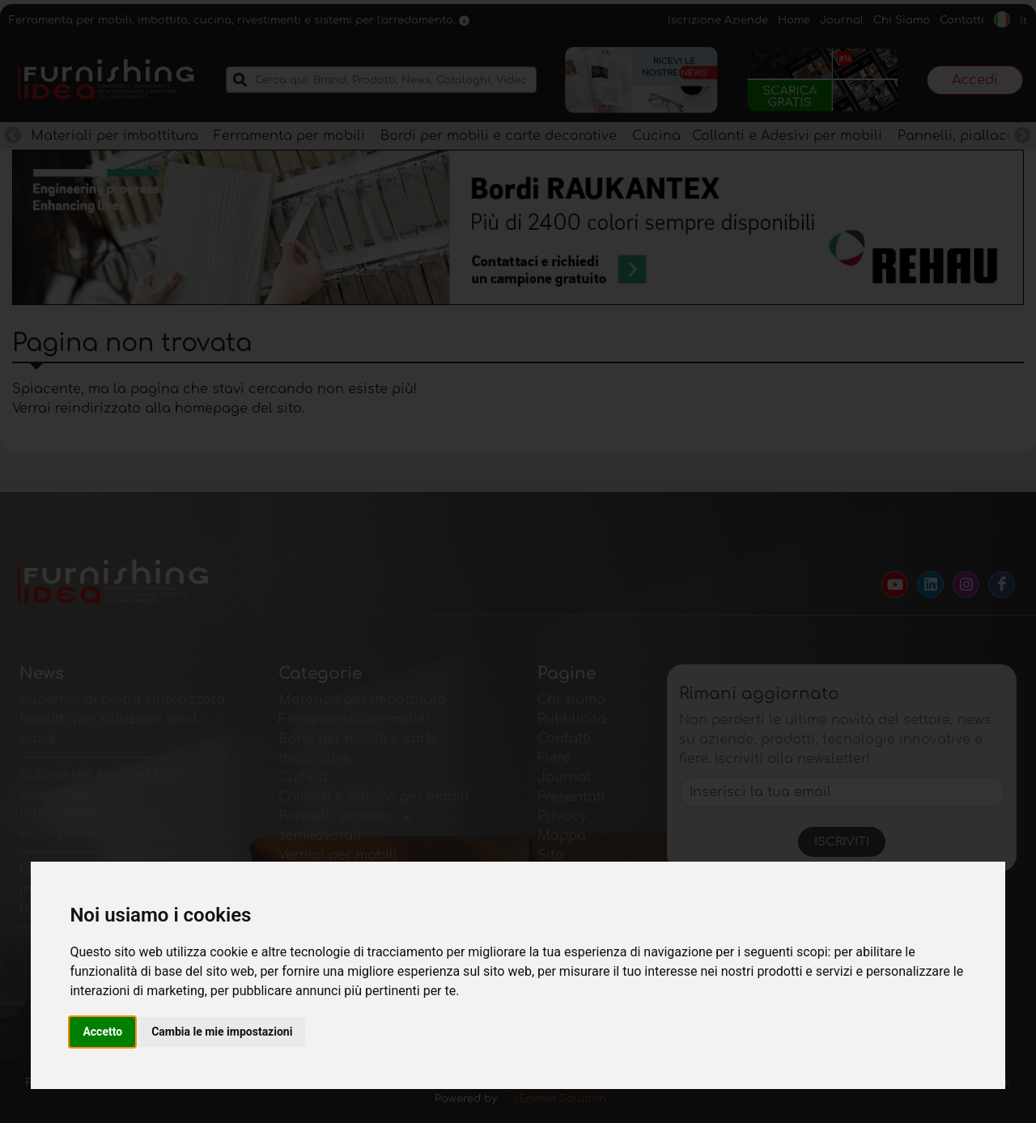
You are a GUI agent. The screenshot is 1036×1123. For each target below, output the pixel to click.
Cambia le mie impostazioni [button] (221, 1031)
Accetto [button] (102, 1031)
